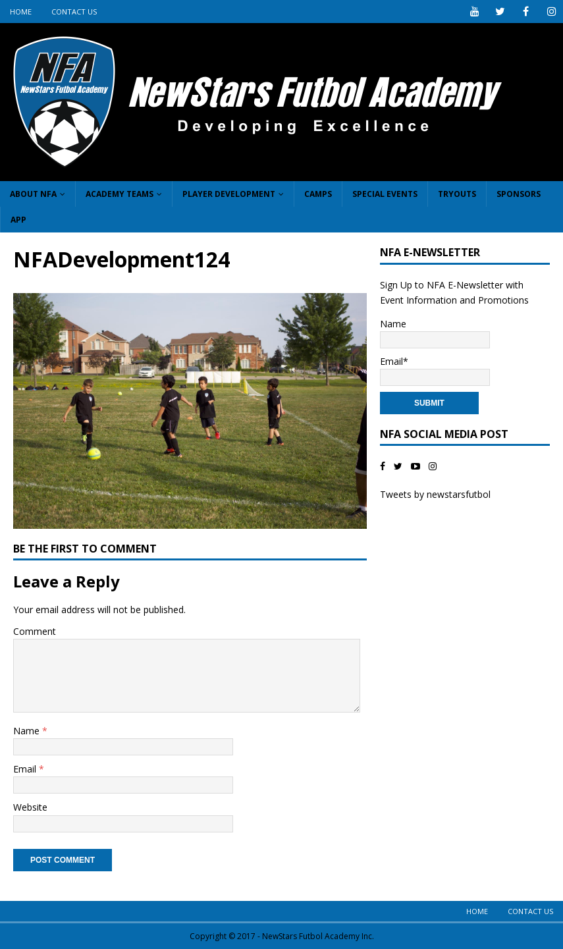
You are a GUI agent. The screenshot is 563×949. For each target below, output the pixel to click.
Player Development (228, 194)
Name (27, 730)
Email (26, 769)
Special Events (384, 194)
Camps (318, 194)
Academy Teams (119, 194)
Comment (34, 631)
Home (21, 11)
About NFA (33, 194)
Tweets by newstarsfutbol (435, 494)
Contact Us (74, 11)
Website (30, 807)
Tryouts (457, 194)
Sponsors (518, 194)
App (18, 219)
